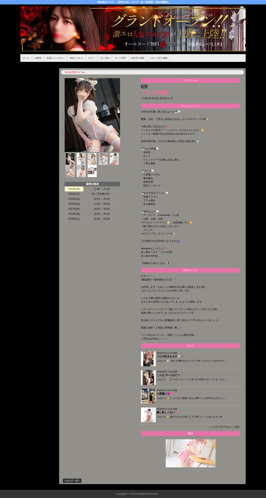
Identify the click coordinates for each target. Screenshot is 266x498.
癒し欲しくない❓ (167, 412)
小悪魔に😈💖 (165, 393)
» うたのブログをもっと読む (224, 426)
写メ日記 (104, 58)
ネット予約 (120, 58)
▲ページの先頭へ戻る (232, 486)
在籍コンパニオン (55, 58)
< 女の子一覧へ (72, 480)
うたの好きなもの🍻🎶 (170, 356)
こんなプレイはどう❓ (170, 375)
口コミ (91, 58)
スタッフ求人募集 (159, 58)
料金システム (76, 58)
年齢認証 (26, 63)
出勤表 (38, 58)
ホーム (26, 58)
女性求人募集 (137, 58)
